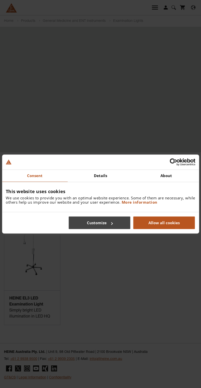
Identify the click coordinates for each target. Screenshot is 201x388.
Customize (100, 222)
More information (139, 202)
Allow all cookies (164, 222)
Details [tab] (100, 175)
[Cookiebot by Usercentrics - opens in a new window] (173, 162)
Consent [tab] (35, 175)
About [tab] (166, 175)
